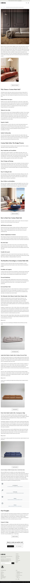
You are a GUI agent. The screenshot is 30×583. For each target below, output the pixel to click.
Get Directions (20, 0)
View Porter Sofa (15, 467)
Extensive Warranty (3, 577)
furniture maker (10, 156)
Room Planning (17, 558)
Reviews (17, 562)
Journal (4, 7)
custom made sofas (19, 46)
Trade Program (2, 572)
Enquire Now (3, 322)
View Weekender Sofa (15, 351)
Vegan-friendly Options (3, 576)
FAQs (1, 578)
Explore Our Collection (15, 85)
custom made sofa (5, 513)
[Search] (26, 3)
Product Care (2, 574)
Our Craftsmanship (18, 560)
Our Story (17, 559)
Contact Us (10, 546)
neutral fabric (9, 244)
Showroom (17, 561)
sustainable (11, 274)
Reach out (14, 525)
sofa (25, 104)
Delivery (2, 573)
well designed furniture (20, 290)
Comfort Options (18, 556)
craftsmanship (15, 137)
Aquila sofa (4, 357)
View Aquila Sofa (15, 409)
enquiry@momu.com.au (19, 575)
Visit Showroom (18, 546)
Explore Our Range (15, 536)
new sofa (6, 222)
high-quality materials (24, 271)
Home (1, 7)
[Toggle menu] (28, 3)
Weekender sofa (23, 298)
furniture (2, 93)
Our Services (17, 555)
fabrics (24, 152)
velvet (20, 230)
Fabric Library (17, 557)
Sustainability (2, 575)
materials (21, 137)
